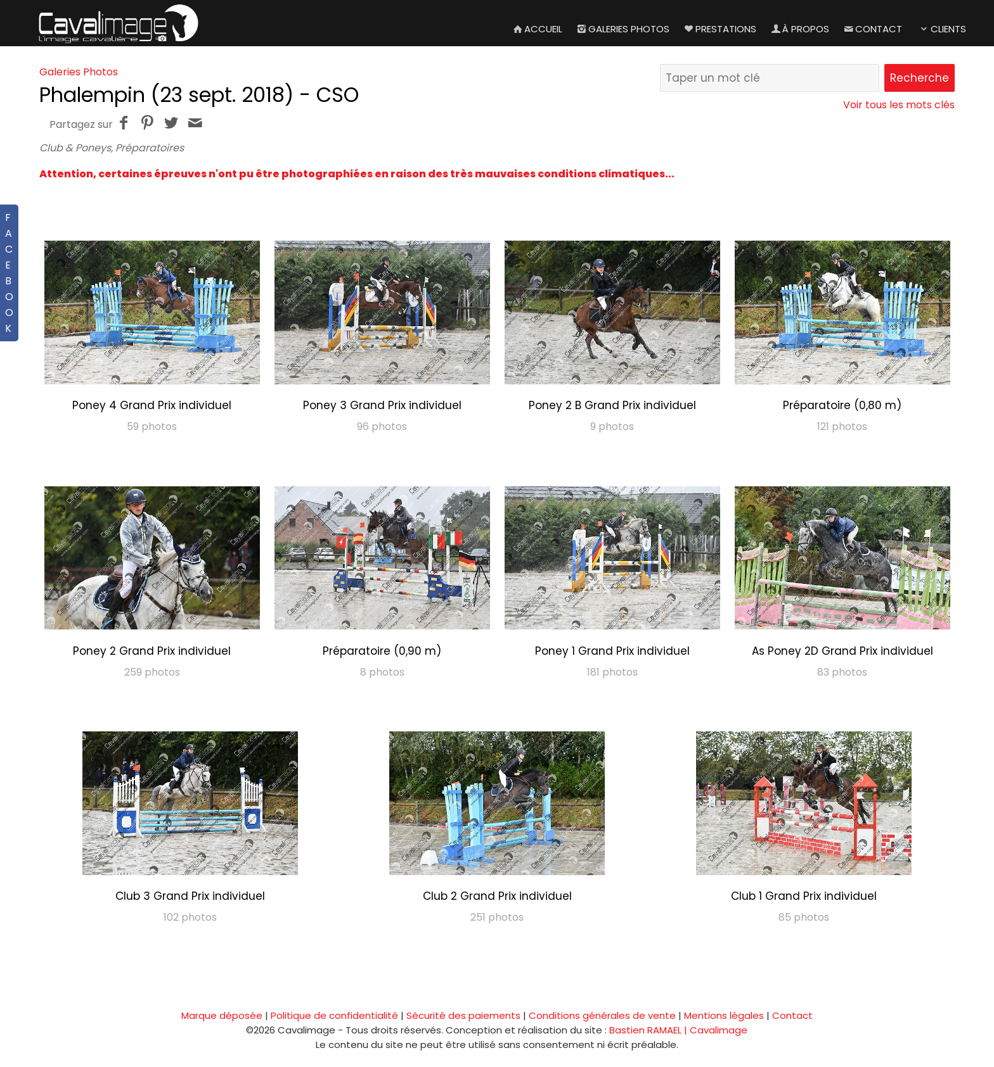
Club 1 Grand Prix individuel (804, 896)
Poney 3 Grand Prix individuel (382, 405)
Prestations (719, 28)
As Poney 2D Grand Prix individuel (842, 651)
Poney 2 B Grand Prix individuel (612, 405)
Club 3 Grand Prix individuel (190, 896)
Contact (872, 28)
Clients (941, 28)
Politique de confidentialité (334, 1015)
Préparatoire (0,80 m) (842, 405)
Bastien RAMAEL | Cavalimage (678, 1030)
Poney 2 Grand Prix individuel (152, 651)
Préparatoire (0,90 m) (382, 651)
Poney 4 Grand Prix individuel (151, 405)
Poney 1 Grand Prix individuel (612, 651)
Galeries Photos (622, 28)
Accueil (536, 28)
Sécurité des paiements (463, 1015)
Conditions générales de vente (602, 1015)
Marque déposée (221, 1015)
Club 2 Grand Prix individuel (497, 896)
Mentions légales (724, 1015)
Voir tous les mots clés (899, 105)
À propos (799, 28)
